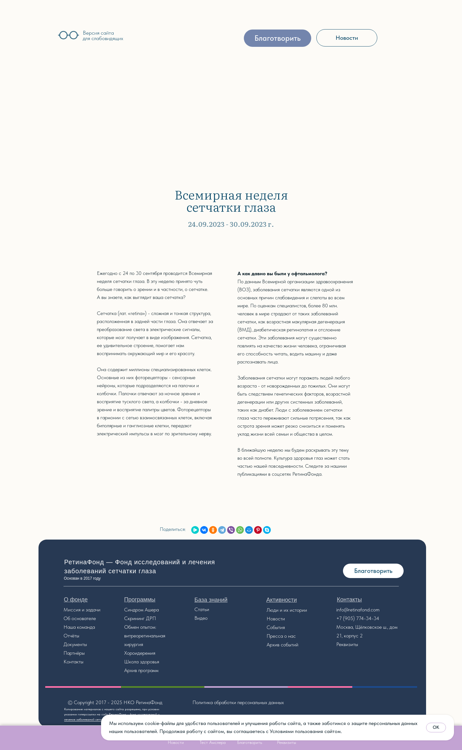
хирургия (133, 644)
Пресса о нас (281, 636)
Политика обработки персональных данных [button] (238, 702)
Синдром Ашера (141, 610)
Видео (201, 618)
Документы (75, 644)
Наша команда (79, 627)
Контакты (73, 662)
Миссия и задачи (82, 610)
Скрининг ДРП (140, 618)
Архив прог (136, 670)
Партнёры (74, 653)
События (276, 627)
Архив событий (282, 645)
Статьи (201, 609)
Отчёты (71, 636)
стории (299, 610)
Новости (276, 619)
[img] (34, 33)
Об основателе (80, 618)
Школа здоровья (141, 662)
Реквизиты (347, 644)
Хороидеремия (139, 653)
